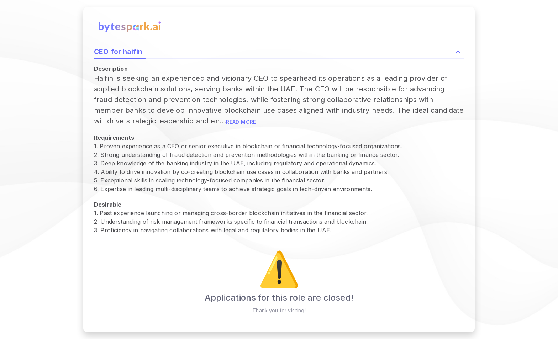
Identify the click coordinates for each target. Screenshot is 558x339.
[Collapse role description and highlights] (458, 52)
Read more (241, 122)
